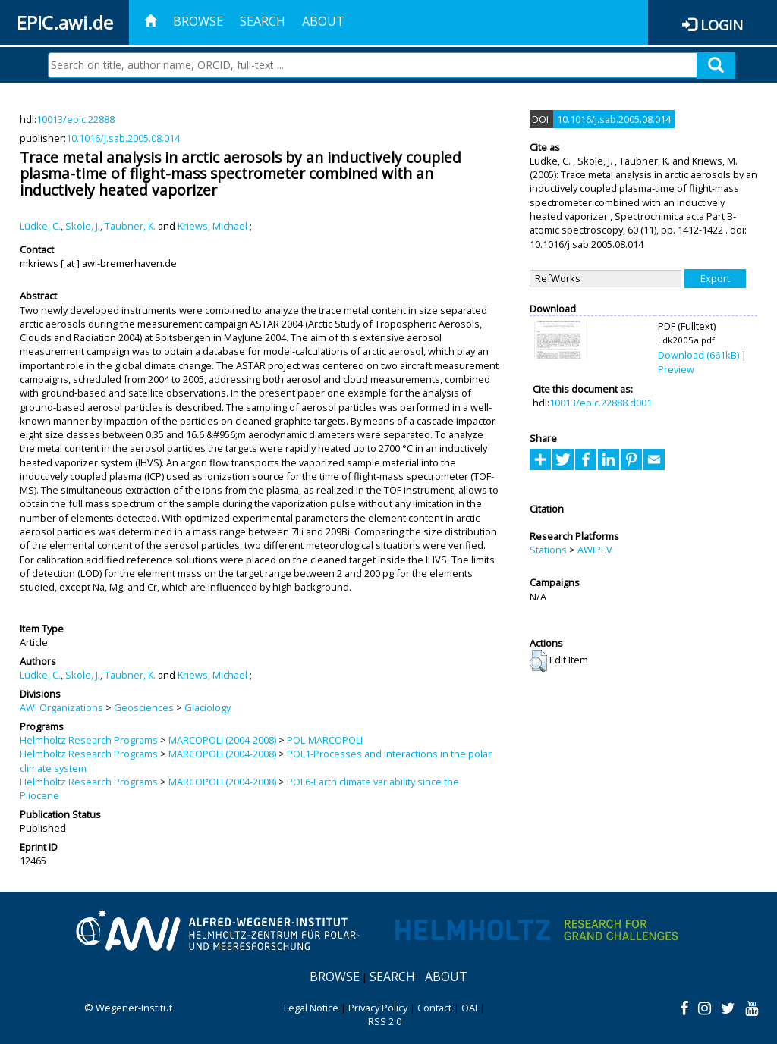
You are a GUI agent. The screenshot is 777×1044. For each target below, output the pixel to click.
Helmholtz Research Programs (89, 740)
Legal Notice (311, 1007)
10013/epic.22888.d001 (600, 402)
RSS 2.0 (384, 1021)
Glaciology (207, 707)
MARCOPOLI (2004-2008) (222, 740)
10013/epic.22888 (75, 119)
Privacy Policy (377, 1007)
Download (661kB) (698, 355)
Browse (198, 21)
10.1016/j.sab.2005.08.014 (123, 138)
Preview (676, 369)
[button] (538, 661)
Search (262, 21)
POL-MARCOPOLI (325, 740)
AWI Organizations (61, 707)
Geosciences (144, 707)
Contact (434, 1007)
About (323, 21)
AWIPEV (594, 549)
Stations (548, 549)
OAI (469, 1007)
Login (721, 24)
